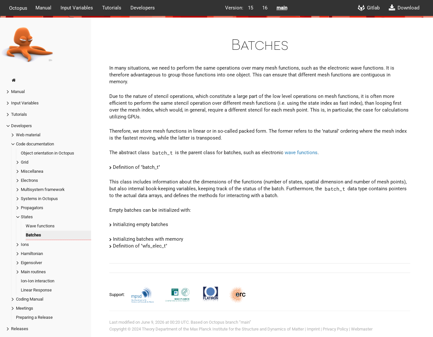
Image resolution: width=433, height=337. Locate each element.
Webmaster (361, 329)
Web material (28, 134)
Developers (142, 8)
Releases (19, 328)
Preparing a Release (34, 317)
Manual (43, 8)
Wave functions (40, 225)
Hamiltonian (32, 253)
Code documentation (35, 144)
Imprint (313, 329)
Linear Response (36, 290)
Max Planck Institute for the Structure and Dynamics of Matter (247, 329)
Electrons (29, 180)
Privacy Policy (335, 329)
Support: (117, 294)
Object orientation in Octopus (47, 153)
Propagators (32, 207)
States (27, 216)
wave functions (301, 152)
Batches (33, 235)
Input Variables (77, 8)
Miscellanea (32, 171)
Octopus (18, 8)
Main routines (33, 271)
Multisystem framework (43, 189)
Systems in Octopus (39, 198)
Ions (25, 244)
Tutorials (111, 8)
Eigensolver (31, 262)
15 (250, 8)
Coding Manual (29, 299)
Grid (24, 162)
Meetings (24, 308)
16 (264, 8)
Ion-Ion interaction (37, 280)
